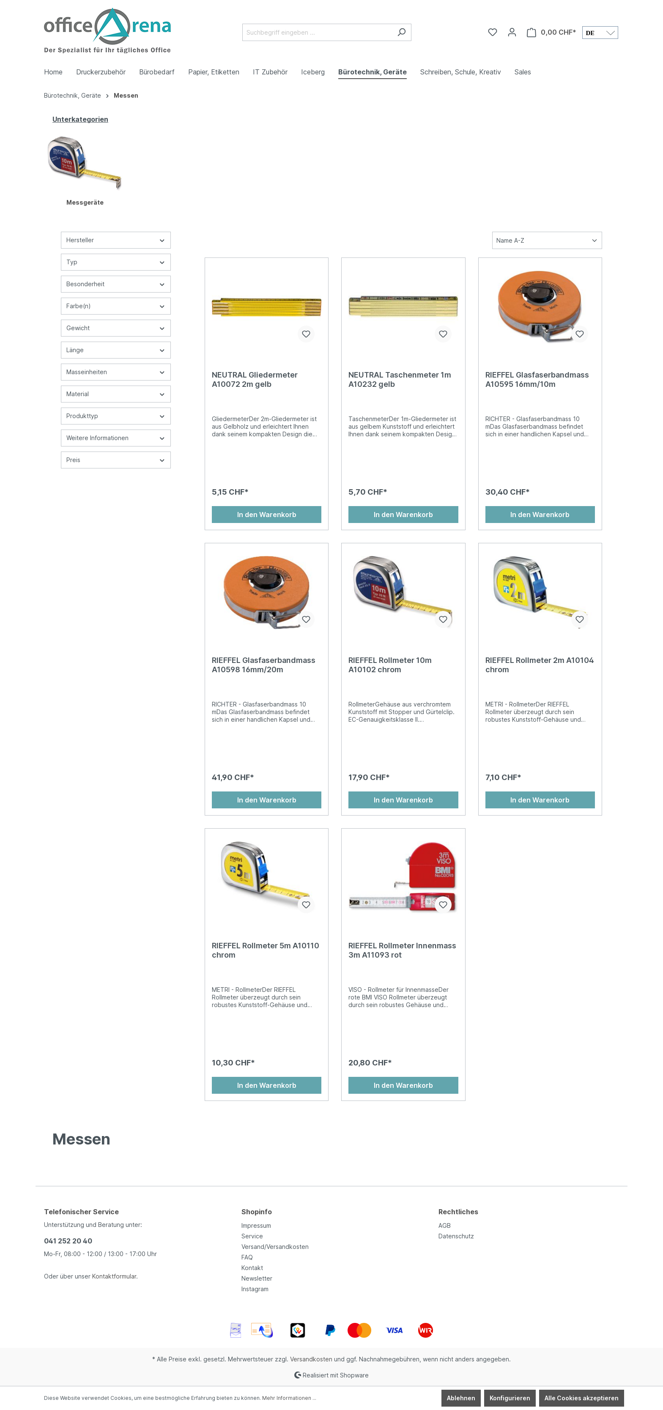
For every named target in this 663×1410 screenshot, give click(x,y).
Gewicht (115, 327)
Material (115, 393)
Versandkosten (311, 1359)
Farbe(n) (115, 305)
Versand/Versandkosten (275, 1246)
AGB (444, 1225)
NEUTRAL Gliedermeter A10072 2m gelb (255, 379)
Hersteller (115, 240)
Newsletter (256, 1278)
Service (252, 1236)
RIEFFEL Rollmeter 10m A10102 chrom (390, 665)
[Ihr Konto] (512, 32)
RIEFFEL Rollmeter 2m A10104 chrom (539, 665)
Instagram (254, 1288)
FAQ (247, 1257)
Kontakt (252, 1267)
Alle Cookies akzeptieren (582, 1398)
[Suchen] (401, 32)
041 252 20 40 (68, 1241)
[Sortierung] (547, 240)
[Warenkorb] (551, 32)
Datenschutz (456, 1236)
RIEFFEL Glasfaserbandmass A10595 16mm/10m (537, 379)
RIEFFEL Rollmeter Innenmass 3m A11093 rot (402, 950)
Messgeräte (85, 202)
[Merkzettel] (492, 32)
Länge (115, 349)
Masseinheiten (115, 371)
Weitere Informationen (115, 437)
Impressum (256, 1225)
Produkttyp (115, 415)
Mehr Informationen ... (289, 1398)
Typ (115, 262)
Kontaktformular (114, 1276)
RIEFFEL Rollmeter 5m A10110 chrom (265, 950)
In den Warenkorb (266, 514)
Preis (115, 459)
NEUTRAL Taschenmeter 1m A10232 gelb (399, 379)
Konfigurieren (510, 1398)
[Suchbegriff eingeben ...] (317, 32)
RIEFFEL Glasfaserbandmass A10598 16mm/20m (263, 665)
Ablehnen (461, 1398)
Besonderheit (115, 283)
